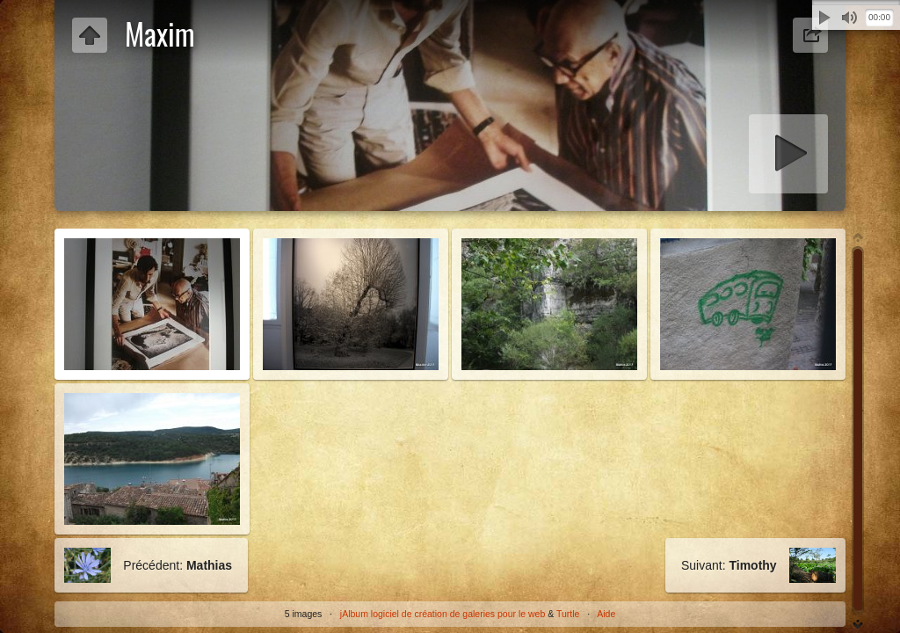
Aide (606, 613)
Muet (849, 17)
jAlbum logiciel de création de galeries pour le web (442, 613)
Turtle (567, 613)
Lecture (824, 17)
